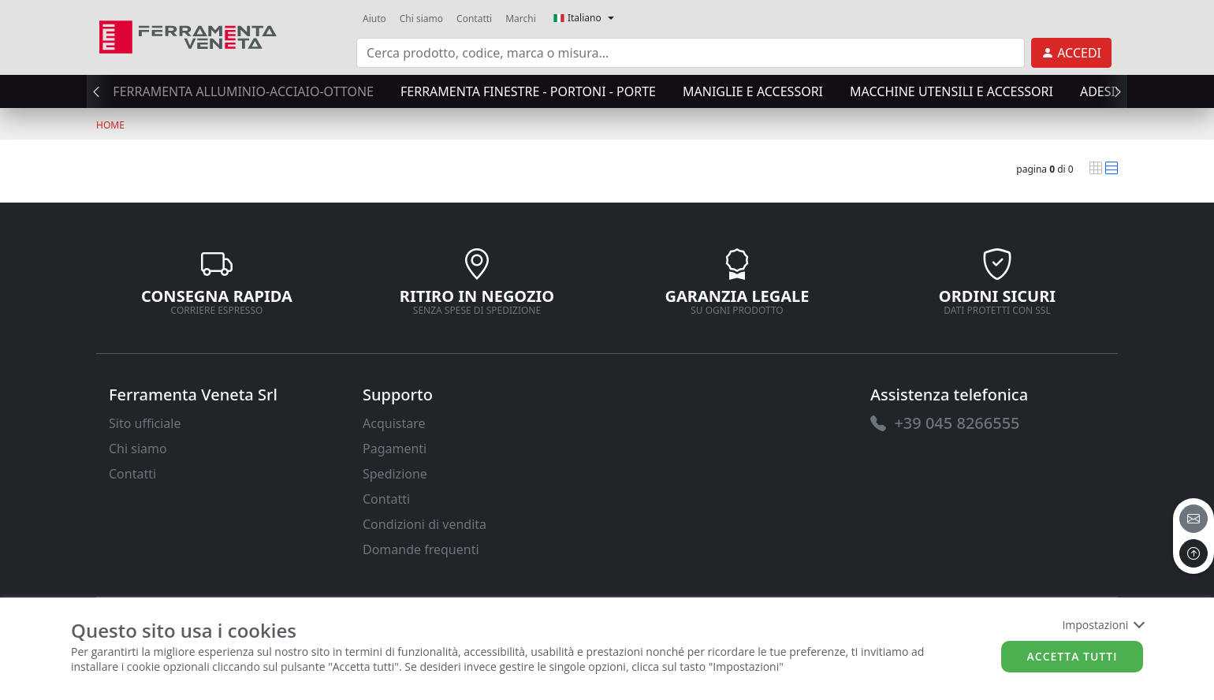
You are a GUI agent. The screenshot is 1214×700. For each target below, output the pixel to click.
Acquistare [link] (394, 423)
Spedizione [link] (395, 473)
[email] (1193, 519)
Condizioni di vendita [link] (424, 524)
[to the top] (1193, 553)
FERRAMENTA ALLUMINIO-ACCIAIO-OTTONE (243, 91)
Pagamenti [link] (394, 448)
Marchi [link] (520, 18)
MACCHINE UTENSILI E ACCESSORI (951, 91)
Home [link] (110, 125)
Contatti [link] (474, 18)
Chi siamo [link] (421, 18)
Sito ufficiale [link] (145, 423)
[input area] (690, 53)
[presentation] (101, 91)
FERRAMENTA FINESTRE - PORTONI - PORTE (528, 91)
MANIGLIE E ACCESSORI (753, 91)
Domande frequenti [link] (421, 549)
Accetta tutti (1072, 656)
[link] (188, 35)
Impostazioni (1102, 624)
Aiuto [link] (374, 18)
